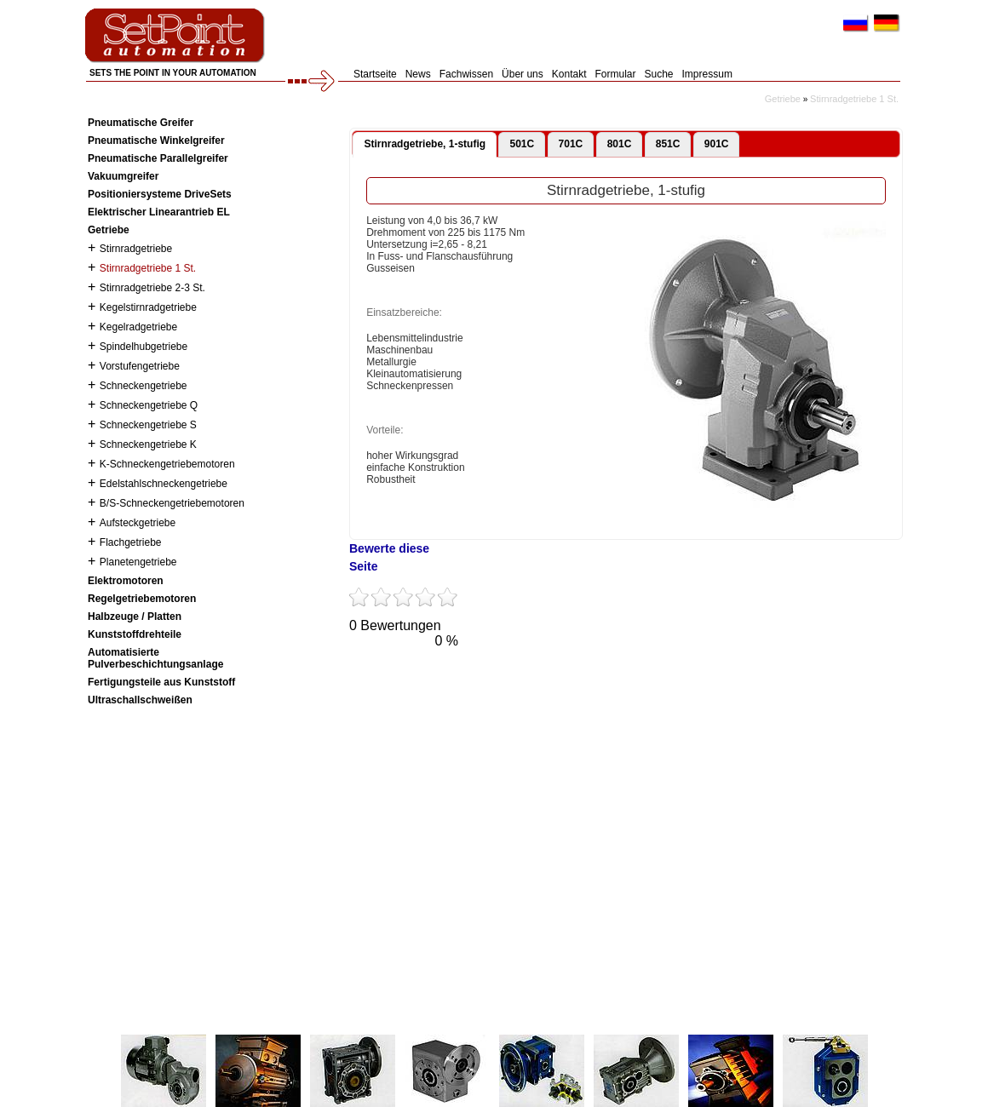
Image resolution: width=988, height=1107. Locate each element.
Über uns (522, 74)
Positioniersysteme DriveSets (160, 194)
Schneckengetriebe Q (149, 405)
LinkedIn (654, 674)
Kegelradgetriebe (138, 327)
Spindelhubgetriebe (143, 347)
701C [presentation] (571, 144)
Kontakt (569, 74)
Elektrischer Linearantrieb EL (159, 212)
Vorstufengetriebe (140, 366)
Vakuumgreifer (123, 176)
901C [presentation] (716, 144)
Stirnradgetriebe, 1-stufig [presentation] (424, 144)
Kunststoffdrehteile (134, 634)
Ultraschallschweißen (140, 700)
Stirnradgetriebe (136, 249)
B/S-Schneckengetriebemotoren (172, 503)
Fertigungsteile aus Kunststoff (161, 682)
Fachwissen (466, 74)
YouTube (467, 674)
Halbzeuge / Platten (134, 616)
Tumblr (514, 674)
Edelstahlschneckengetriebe (163, 484)
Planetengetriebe (138, 562)
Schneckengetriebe (143, 386)
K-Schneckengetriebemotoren (167, 464)
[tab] (425, 145)
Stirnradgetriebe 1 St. (854, 99)
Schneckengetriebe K (148, 444)
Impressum (707, 74)
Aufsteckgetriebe (137, 523)
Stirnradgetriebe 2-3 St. (152, 288)
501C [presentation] (521, 144)
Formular (615, 74)
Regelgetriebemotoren (142, 599)
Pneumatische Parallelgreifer (158, 158)
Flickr (607, 674)
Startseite (375, 74)
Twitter (373, 674)
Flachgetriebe (131, 542)
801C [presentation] (619, 144)
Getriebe (783, 99)
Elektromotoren (126, 581)
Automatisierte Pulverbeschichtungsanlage (155, 658)
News (418, 74)
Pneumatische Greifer (140, 123)
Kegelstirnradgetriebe (148, 307)
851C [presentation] (668, 144)
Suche (659, 74)
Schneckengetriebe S (148, 425)
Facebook (420, 674)
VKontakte (560, 674)
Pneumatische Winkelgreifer (156, 140)
